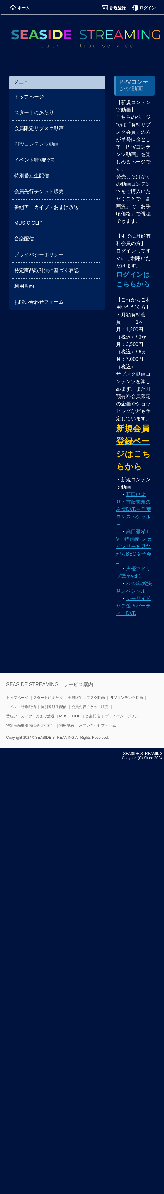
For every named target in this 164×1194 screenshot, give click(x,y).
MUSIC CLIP (28, 223)
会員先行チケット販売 (39, 191)
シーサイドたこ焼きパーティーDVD (133, 606)
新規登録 (114, 8)
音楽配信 (24, 238)
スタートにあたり (34, 112)
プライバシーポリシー (39, 254)
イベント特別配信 (34, 159)
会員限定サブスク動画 (39, 128)
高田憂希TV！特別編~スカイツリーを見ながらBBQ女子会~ (134, 546)
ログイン (144, 8)
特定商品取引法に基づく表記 (46, 270)
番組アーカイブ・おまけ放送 (46, 207)
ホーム (20, 8)
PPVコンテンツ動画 (126, 697)
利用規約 (24, 286)
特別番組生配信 (31, 175)
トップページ (29, 96)
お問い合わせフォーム (39, 302)
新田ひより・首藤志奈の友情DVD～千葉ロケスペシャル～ (133, 509)
